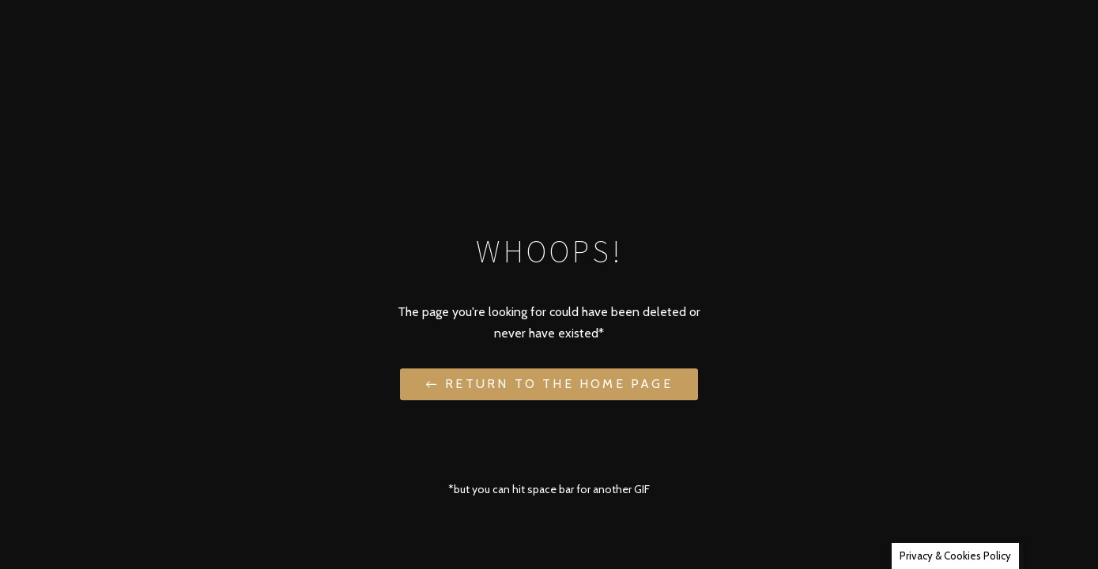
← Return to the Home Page (548, 383)
